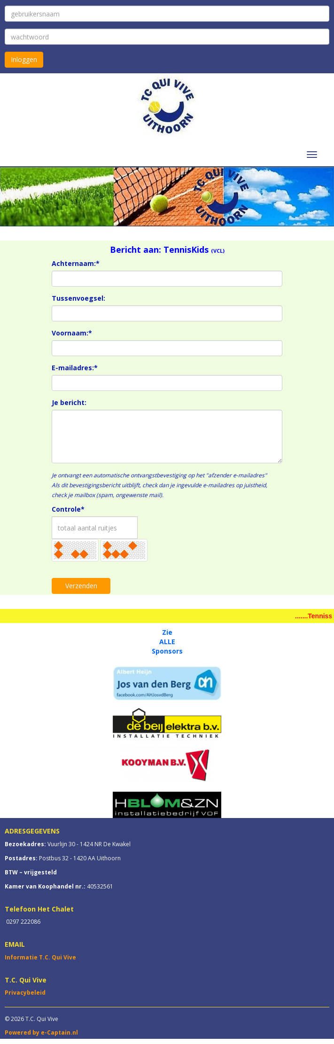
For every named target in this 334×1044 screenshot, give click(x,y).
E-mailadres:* (75, 367)
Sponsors (167, 651)
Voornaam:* (72, 332)
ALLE (167, 641)
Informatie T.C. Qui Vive (40, 957)
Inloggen (24, 59)
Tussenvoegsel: (78, 298)
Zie (167, 632)
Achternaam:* (76, 263)
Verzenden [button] (81, 585)
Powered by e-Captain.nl (41, 1032)
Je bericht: (69, 402)
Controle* (68, 509)
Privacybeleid (25, 993)
